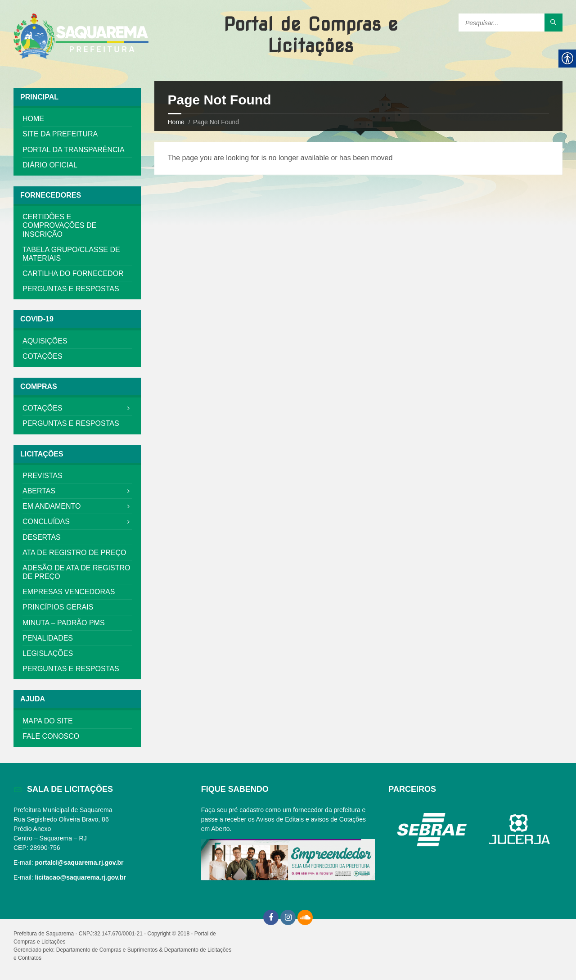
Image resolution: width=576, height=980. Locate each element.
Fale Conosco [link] (50, 736)
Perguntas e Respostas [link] (70, 289)
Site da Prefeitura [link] (60, 134)
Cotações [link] (42, 356)
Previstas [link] (42, 475)
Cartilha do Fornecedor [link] (73, 273)
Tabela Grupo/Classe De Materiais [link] (71, 254)
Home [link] (176, 122)
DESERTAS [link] (41, 537)
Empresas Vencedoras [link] (68, 592)
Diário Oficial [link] (49, 165)
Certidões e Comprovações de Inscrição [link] (59, 225)
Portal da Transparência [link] (73, 150)
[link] (81, 37)
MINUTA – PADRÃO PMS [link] (63, 623)
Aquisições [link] (45, 341)
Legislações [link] (47, 653)
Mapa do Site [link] (47, 721)
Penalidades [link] (47, 638)
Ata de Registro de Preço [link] (74, 552)
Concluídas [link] (46, 521)
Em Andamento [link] (51, 506)
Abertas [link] (38, 491)
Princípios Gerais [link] (57, 607)
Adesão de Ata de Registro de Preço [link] (76, 572)
